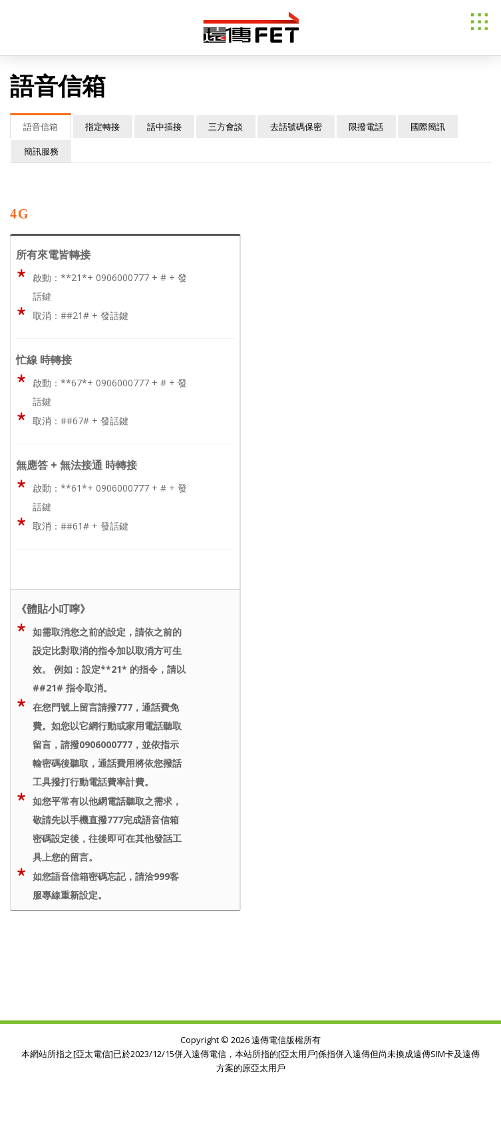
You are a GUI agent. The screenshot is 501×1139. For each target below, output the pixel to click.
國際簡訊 (438, 127)
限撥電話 (375, 127)
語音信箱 (41, 127)
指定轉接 (105, 127)
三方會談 (231, 127)
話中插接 (168, 127)
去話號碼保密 (303, 127)
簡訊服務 (42, 151)
